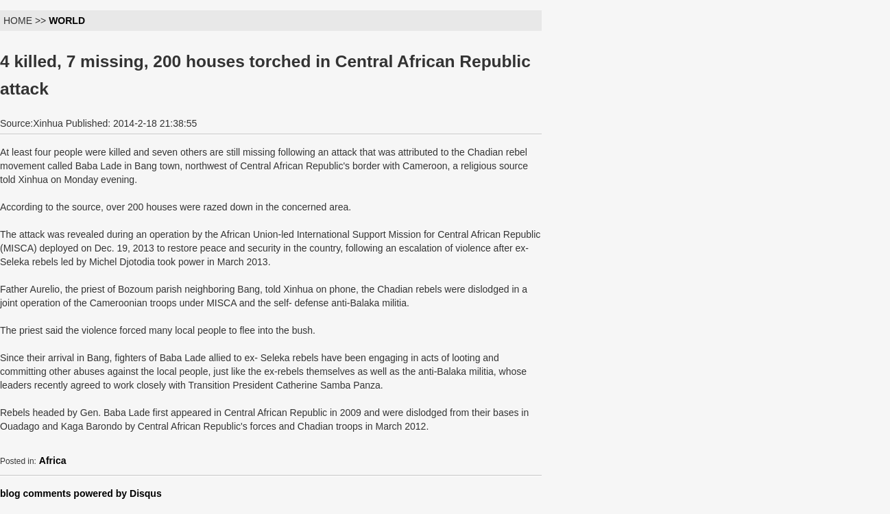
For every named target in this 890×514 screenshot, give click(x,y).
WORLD (67, 20)
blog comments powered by (81, 493)
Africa (53, 460)
